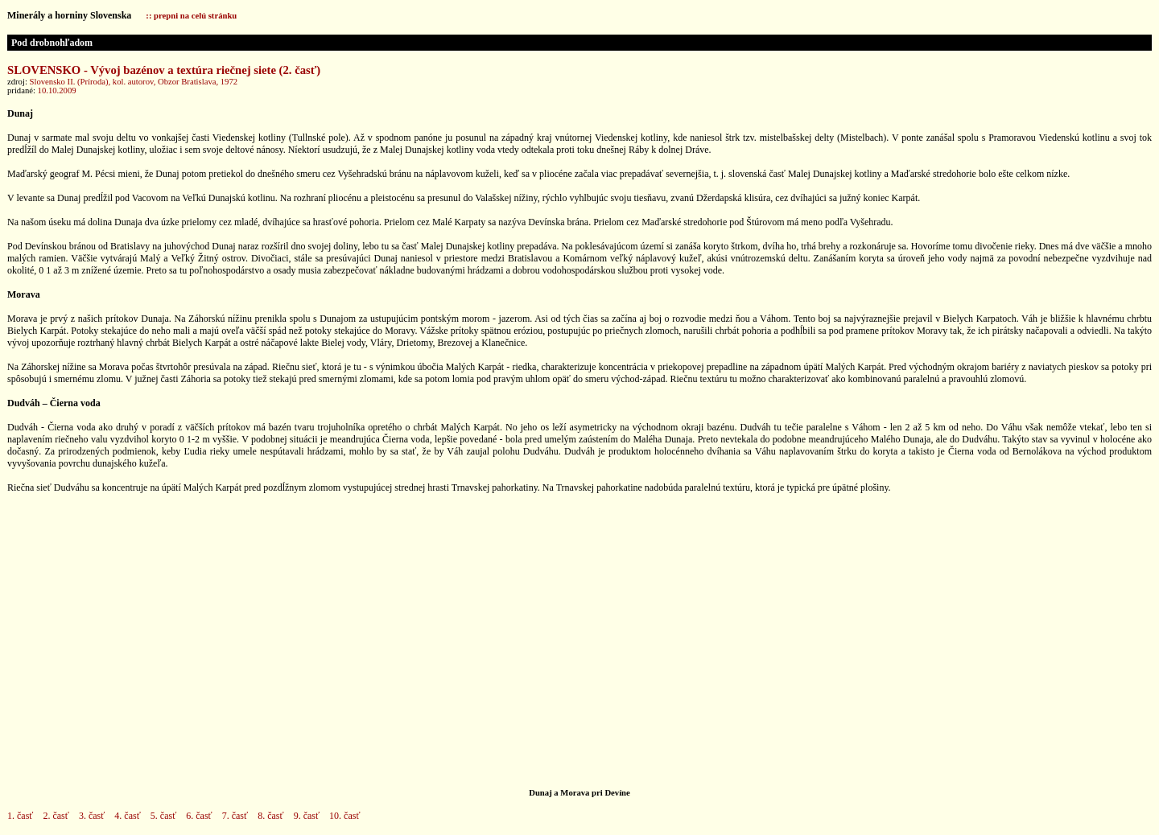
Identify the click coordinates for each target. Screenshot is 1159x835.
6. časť (199, 815)
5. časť (163, 815)
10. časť (344, 815)
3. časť (92, 815)
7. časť (235, 815)
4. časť (127, 815)
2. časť (55, 815)
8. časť (270, 815)
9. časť (307, 815)
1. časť (20, 815)
